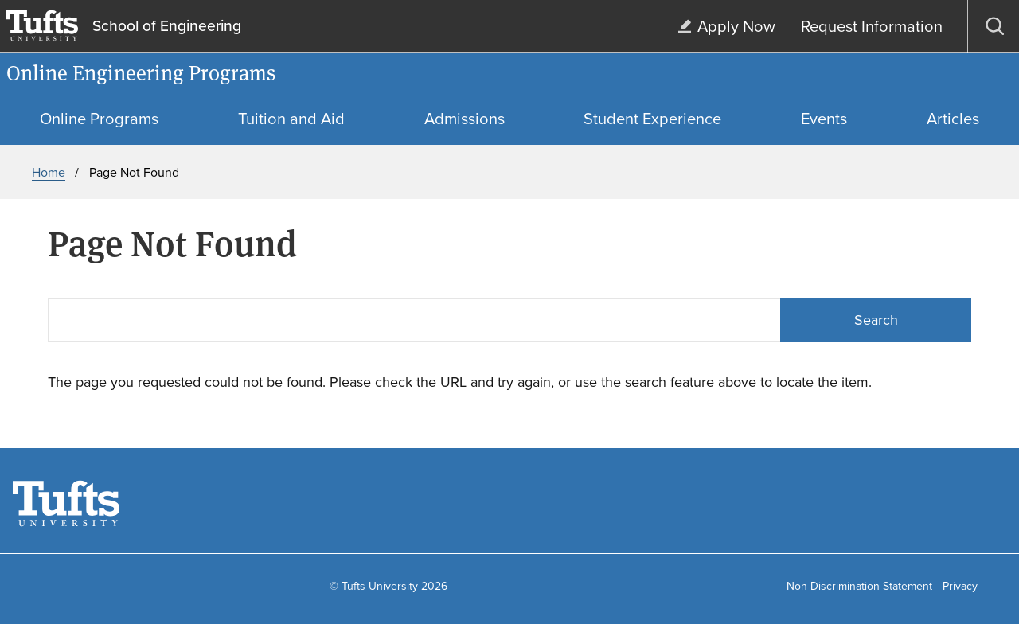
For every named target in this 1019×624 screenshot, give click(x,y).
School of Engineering (166, 26)
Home (48, 172)
